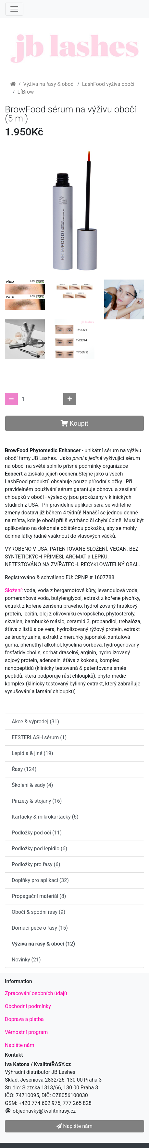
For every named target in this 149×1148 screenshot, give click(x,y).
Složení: (14, 590)
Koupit (74, 423)
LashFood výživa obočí (108, 84)
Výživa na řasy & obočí (49, 84)
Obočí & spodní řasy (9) (38, 912)
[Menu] (14, 9)
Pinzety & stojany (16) (37, 801)
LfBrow (26, 92)
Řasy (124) (24, 769)
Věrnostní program (26, 1032)
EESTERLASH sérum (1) (39, 737)
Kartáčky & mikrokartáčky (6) (45, 817)
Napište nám (19, 1045)
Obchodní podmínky (28, 1006)
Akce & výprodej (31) (35, 721)
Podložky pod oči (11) (37, 833)
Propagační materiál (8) (39, 896)
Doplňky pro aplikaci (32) (40, 880)
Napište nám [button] (74, 1126)
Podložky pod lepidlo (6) (39, 848)
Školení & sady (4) (32, 785)
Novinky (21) (26, 960)
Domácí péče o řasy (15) (40, 928)
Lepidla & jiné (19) (32, 753)
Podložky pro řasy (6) (36, 864)
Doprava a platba (24, 1019)
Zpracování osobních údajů (36, 993)
